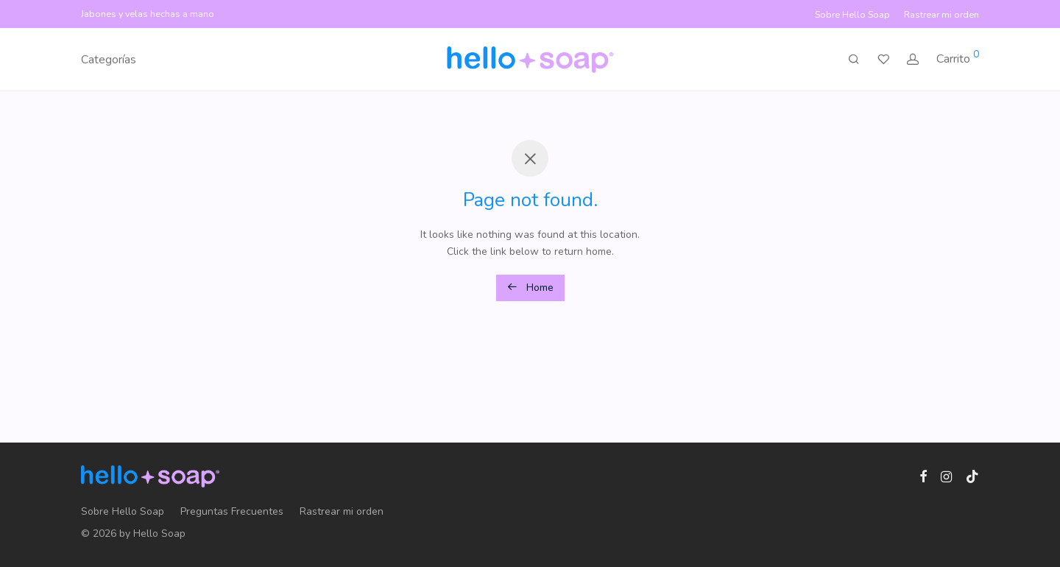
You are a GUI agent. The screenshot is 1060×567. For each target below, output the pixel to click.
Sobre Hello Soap (852, 15)
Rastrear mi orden (941, 15)
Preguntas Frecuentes (231, 511)
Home (530, 288)
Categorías (108, 60)
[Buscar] (854, 59)
